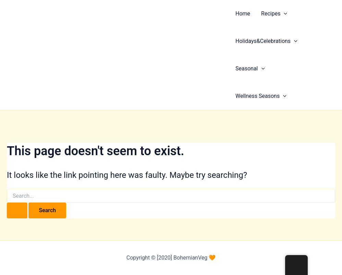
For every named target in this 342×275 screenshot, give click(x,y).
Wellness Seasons (260, 96)
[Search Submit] (17, 210)
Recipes (274, 13)
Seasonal (250, 68)
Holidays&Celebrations (266, 41)
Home (242, 13)
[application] (283, 13)
